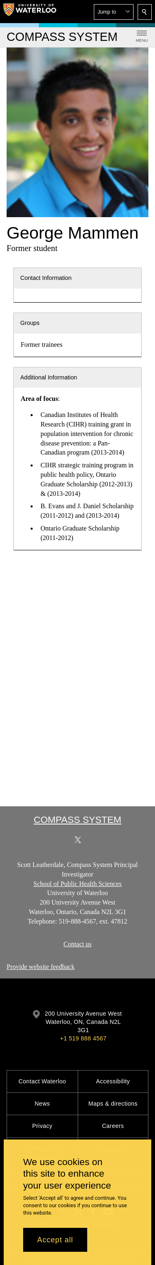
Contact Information (46, 278)
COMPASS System (77, 819)
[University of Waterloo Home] (29, 11)
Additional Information (48, 377)
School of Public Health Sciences (77, 883)
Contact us (78, 944)
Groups (30, 323)
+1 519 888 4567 (83, 1038)
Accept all (55, 1240)
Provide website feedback (40, 966)
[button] (113, 12)
